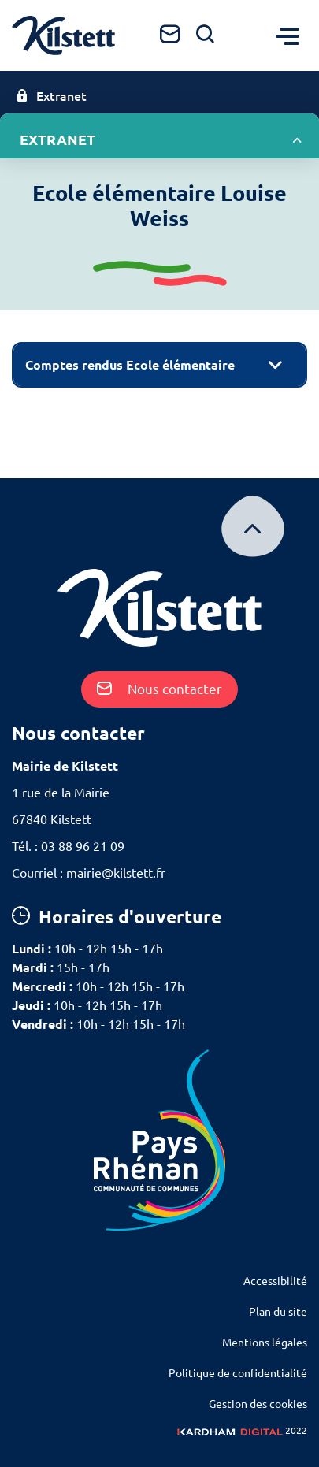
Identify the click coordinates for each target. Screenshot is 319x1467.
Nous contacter (159, 689)
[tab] (159, 365)
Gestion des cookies (258, 1404)
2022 (242, 1430)
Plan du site (278, 1311)
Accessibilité (275, 1281)
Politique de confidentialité (238, 1373)
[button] (159, 365)
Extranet (51, 96)
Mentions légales (264, 1342)
